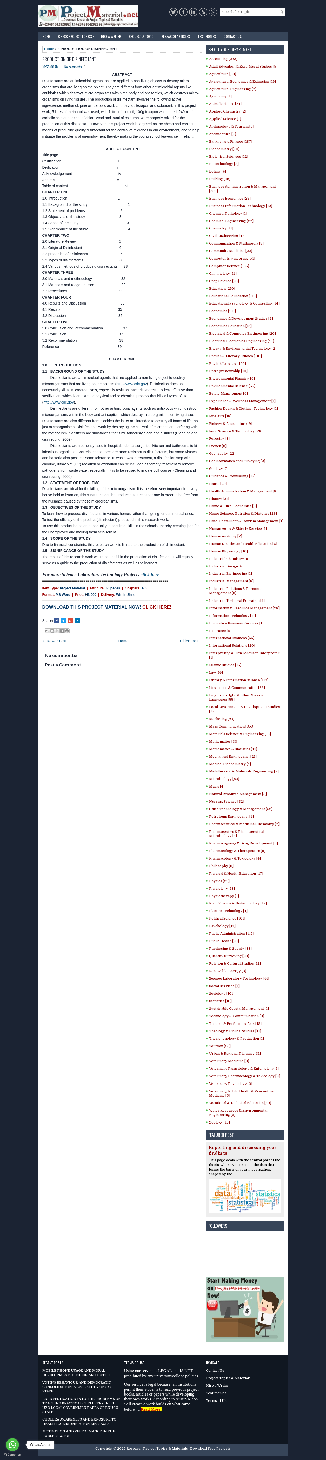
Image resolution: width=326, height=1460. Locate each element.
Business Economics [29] (230, 198)
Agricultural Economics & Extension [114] (243, 81)
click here (150, 574)
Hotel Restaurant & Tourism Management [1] (246, 521)
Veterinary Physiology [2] (230, 1084)
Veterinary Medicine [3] (229, 1061)
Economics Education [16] (230, 326)
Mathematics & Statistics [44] (233, 749)
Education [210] (222, 288)
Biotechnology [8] (224, 164)
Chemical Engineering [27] (231, 221)
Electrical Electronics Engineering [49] (241, 341)
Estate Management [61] (229, 393)
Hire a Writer (111, 36)
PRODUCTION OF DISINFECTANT (69, 59)
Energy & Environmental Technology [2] (242, 349)
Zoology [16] (219, 1122)
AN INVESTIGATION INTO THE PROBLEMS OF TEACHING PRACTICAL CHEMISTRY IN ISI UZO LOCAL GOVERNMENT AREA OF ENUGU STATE (81, 1405)
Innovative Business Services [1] (236, 623)
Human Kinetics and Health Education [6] (243, 544)
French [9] (218, 446)
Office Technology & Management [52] (240, 809)
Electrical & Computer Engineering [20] (242, 333)
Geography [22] (222, 453)
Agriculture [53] (222, 74)
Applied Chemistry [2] (227, 111)
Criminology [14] (223, 273)
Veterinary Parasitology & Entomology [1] (244, 1069)
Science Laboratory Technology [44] (239, 978)
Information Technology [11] (232, 616)
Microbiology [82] (224, 779)
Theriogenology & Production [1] (236, 1038)
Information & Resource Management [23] (244, 608)
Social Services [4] (224, 986)
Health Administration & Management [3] (243, 491)
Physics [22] (219, 881)
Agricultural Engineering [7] (232, 89)
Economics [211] (222, 311)
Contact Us (233, 36)
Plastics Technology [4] (228, 911)
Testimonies (207, 36)
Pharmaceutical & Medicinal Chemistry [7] (244, 824)
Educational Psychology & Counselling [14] (244, 303)
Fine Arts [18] (220, 416)
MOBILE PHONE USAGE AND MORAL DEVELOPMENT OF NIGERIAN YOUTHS (76, 1373)
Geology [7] (218, 469)
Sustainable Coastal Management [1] (239, 1008)
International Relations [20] (232, 646)
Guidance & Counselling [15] (232, 476)
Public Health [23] (224, 941)
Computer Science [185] (229, 266)
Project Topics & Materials (228, 1378)
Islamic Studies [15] (225, 665)
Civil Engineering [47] (227, 236)
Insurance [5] (220, 631)
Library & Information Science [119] (238, 680)
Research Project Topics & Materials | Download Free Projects (179, 1448)
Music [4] (216, 786)
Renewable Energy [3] (227, 971)
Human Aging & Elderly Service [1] (238, 529)
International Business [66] (231, 638)
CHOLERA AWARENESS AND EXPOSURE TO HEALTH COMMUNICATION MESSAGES (79, 1421)
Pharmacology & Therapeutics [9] (237, 851)
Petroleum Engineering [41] (232, 816)
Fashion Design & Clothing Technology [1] (243, 409)
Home (46, 36)
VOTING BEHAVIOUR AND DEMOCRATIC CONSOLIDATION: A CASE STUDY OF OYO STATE (77, 1386)
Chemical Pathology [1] (228, 213)
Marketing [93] (221, 719)
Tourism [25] (220, 1046)
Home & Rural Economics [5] (233, 506)
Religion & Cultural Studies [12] (235, 964)
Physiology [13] (222, 888)
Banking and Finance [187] (230, 141)
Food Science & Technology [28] (235, 431)
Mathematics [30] (223, 741)
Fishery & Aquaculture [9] (230, 424)
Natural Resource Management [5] (238, 794)
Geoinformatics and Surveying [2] (237, 461)
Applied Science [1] (225, 119)
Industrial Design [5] (226, 566)
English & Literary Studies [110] (235, 356)
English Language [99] (227, 364)
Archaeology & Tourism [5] (231, 126)
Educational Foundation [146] (233, 296)
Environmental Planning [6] (232, 378)
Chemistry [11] (221, 228)
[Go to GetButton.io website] (12, 1454)
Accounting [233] (223, 59)
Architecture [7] (222, 134)
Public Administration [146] (231, 933)
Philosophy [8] (221, 866)
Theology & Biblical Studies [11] (235, 1031)
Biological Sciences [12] (228, 156)
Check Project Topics (77, 35)
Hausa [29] (218, 484)
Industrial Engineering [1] (230, 574)
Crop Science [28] (224, 281)
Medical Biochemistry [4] (230, 764)
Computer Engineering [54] (232, 258)
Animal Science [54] (225, 104)
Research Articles (175, 36)
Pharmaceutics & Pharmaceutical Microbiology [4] (236, 834)
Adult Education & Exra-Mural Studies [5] (243, 66)
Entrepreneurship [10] (228, 371)
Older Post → (191, 641)
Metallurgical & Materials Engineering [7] (244, 771)
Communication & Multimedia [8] (236, 243)
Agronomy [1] (220, 96)
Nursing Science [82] (226, 801)
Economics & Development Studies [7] (241, 318)
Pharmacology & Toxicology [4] (235, 858)
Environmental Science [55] (232, 386)
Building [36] (219, 179)
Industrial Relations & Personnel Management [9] (236, 591)
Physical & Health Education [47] (236, 873)
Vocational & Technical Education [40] (240, 1103)
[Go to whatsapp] (12, 1444)
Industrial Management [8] (231, 581)
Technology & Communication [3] (236, 1016)
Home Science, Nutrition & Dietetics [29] (243, 514)
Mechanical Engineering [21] (233, 756)
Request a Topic (141, 36)
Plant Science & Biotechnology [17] (238, 903)
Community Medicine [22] (230, 251)
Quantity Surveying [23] (229, 956)
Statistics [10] (220, 1001)
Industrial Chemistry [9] (229, 559)
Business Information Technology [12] (240, 206)
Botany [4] (217, 171)
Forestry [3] (219, 438)
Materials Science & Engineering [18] (240, 734)
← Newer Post (54, 641)
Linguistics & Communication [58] (237, 688)
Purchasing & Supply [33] (230, 948)
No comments (73, 66)
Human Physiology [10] (228, 551)
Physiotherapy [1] (224, 896)
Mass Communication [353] (231, 726)
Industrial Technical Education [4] (237, 601)
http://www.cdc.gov (131, 384)
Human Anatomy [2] (225, 536)
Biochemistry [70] (224, 149)
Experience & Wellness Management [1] (242, 401)
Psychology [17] (222, 926)
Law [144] (216, 673)
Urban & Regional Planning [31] (235, 1053)
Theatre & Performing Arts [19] (235, 1024)
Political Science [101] (227, 918)
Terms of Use (217, 1401)
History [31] (219, 499)
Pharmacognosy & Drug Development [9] (243, 843)
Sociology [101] (221, 993)
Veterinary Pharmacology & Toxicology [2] (244, 1076)
